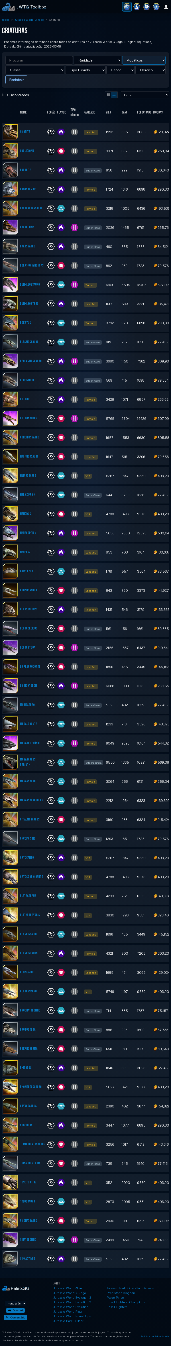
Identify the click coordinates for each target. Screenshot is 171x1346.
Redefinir (16, 80)
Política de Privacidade (154, 1336)
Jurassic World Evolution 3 (72, 1297)
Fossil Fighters (117, 1307)
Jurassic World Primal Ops (72, 1316)
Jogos (6, 19)
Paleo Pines (115, 1297)
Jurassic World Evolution (70, 1307)
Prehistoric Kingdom (121, 1293)
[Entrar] (166, 7)
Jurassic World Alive (67, 1288)
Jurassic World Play (67, 1311)
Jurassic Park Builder (68, 1321)
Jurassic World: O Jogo (29, 19)
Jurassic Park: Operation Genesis (130, 1288)
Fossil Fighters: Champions (126, 1302)
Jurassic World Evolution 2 (72, 1302)
